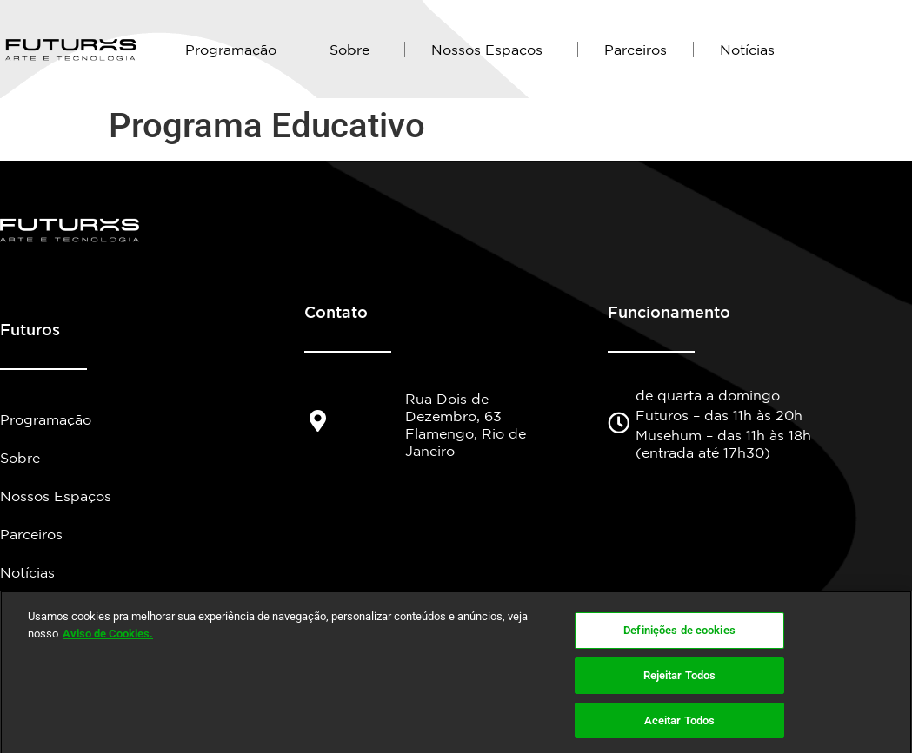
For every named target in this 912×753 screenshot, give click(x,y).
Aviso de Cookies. (108, 644)
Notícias (747, 49)
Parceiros (635, 49)
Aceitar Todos (680, 730)
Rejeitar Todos (679, 685)
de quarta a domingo (708, 395)
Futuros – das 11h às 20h (719, 415)
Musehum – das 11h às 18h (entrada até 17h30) (723, 443)
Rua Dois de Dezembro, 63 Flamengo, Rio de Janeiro (465, 425)
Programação (230, 49)
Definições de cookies (679, 641)
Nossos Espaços (491, 49)
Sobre (354, 49)
